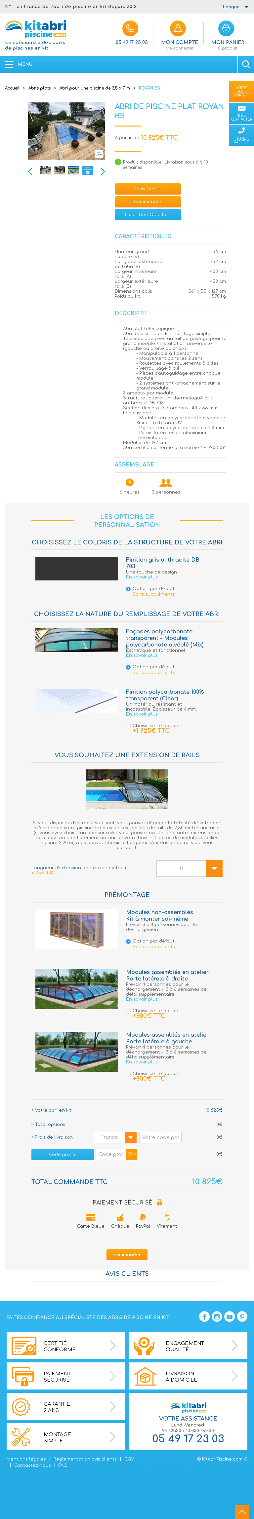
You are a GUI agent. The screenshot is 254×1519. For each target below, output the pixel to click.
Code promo (63, 1154)
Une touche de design (151, 572)
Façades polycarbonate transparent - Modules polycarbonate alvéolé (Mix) (164, 638)
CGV (129, 1459)
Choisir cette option (152, 728)
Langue (231, 7)
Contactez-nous (32, 1465)
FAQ (63, 1465)
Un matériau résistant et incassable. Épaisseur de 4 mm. (161, 707)
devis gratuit (147, 189)
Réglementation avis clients (85, 1459)
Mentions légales (26, 1459)
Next (103, 171)
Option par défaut (167, 591)
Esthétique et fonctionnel (155, 650)
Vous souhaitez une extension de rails (127, 755)
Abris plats (39, 88)
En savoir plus (142, 577)
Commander (148, 202)
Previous (30, 171)
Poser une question (148, 214)
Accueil (12, 88)
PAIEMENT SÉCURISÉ (127, 1203)
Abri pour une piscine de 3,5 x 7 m (95, 88)
